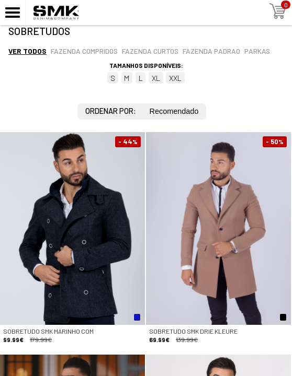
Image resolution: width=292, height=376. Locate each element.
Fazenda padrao (211, 50)
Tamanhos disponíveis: (146, 65)
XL (156, 78)
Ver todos (27, 50)
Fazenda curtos (150, 50)
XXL (175, 78)
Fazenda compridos (84, 50)
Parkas (257, 50)
